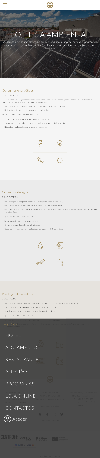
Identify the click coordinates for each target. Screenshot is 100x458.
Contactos (19, 360)
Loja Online (20, 348)
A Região (16, 324)
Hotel (13, 287)
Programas (19, 336)
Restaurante (22, 312)
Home (10, 277)
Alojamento (21, 299)
